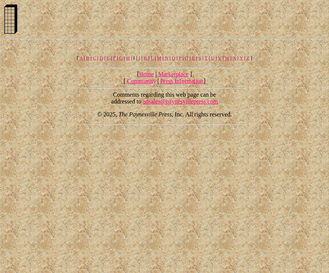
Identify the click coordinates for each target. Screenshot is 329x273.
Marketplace (173, 74)
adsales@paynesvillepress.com (180, 101)
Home (146, 74)
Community (141, 81)
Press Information (181, 81)
